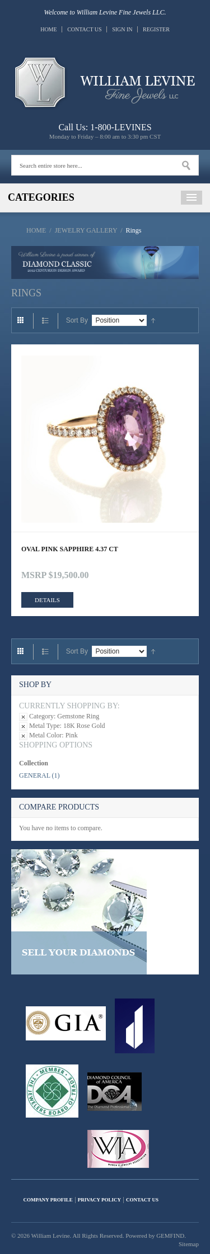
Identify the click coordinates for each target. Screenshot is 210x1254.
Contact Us (84, 29)
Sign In (122, 29)
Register (156, 29)
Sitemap (189, 1244)
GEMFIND (170, 1235)
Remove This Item (23, 717)
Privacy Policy (99, 1200)
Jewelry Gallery (86, 230)
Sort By (77, 320)
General (34, 775)
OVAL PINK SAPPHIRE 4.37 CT (69, 549)
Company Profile (48, 1200)
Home (48, 29)
